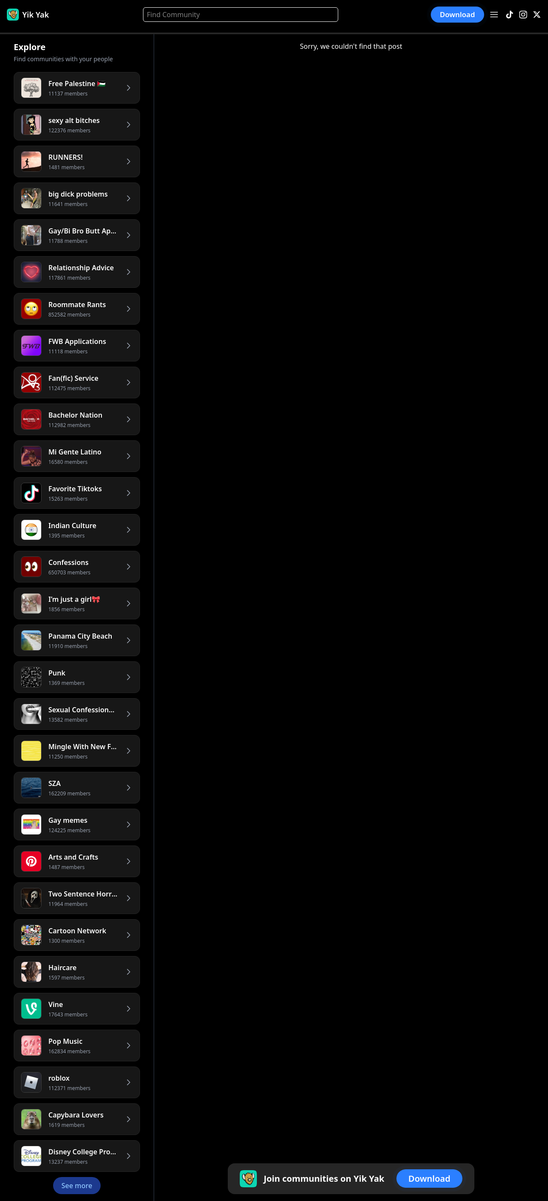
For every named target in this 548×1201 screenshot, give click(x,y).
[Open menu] (494, 15)
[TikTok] (509, 15)
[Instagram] (523, 15)
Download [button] (457, 14)
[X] (537, 15)
